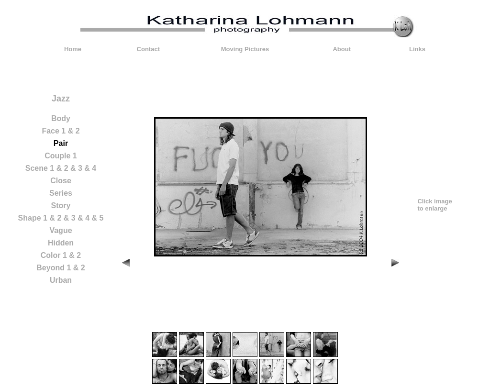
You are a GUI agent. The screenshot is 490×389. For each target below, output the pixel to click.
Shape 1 (32, 218)
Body (60, 118)
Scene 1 (39, 168)
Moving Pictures (245, 49)
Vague (60, 230)
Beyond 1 (53, 268)
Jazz (61, 98)
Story (61, 205)
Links (417, 49)
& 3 (76, 168)
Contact (148, 49)
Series (60, 193)
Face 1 (54, 131)
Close (60, 181)
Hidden (61, 243)
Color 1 (54, 255)
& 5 (97, 218)
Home (72, 49)
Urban (61, 280)
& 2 (74, 131)
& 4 (90, 168)
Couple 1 (61, 156)
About (342, 49)
